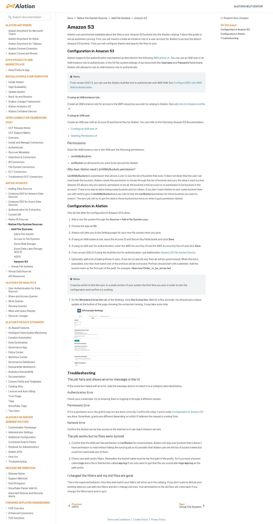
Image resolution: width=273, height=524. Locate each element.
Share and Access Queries (23, 296)
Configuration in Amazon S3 (187, 412)
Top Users (14, 410)
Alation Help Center (248, 6)
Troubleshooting (17, 461)
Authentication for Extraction (24, 209)
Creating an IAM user (82, 128)
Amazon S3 (21, 261)
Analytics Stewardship (20, 371)
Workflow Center (17, 357)
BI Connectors (16, 162)
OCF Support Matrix (19, 132)
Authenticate (15, 147)
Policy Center (15, 352)
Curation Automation (19, 337)
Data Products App (18, 70)
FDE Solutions (16, 518)
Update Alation (16, 91)
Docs (70, 18)
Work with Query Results (21, 311)
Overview (13, 137)
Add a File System (24, 234)
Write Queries (15, 301)
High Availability (17, 87)
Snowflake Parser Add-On (22, 488)
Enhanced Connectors (20, 513)
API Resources (16, 276)
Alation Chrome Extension (22, 48)
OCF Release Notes (19, 128)
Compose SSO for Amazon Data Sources (25, 195)
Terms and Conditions (118, 519)
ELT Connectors (17, 171)
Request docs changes (234, 18)
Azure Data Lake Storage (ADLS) (28, 250)
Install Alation (16, 82)
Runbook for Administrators (23, 447)
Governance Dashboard (21, 362)
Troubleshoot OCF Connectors (25, 176)
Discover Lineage (18, 315)
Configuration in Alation (233, 34)
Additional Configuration (22, 437)
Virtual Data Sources (19, 271)
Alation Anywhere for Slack (23, 38)
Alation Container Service (22, 111)
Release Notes (16, 473)
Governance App (17, 347)
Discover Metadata (18, 152)
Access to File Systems (27, 239)
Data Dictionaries (18, 342)
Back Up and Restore (20, 96)
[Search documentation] (27, 17)
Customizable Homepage (22, 427)
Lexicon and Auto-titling (21, 391)
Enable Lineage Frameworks (24, 101)
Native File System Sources (25, 224)
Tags (11, 401)
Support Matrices (18, 478)
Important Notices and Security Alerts (25, 495)
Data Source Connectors (22, 157)
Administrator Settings (20, 432)
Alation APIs (15, 451)
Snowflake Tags (17, 406)
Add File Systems (22, 229)
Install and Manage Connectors (25, 142)
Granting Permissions (82, 135)
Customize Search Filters (22, 442)
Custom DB (14, 214)
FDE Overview (16, 508)
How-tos (13, 456)
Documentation (16, 376)
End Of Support (16, 483)
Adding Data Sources (20, 188)
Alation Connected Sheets (23, 53)
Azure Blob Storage (25, 243)
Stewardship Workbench (22, 367)
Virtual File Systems (22, 266)
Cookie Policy (140, 519)
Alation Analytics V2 (19, 106)
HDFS (17, 256)
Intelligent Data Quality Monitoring (27, 332)
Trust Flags (14, 396)
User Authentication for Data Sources (24, 290)
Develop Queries (17, 306)
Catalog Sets (15, 386)
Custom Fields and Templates (24, 381)
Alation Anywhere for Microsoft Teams (25, 32)
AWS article (160, 57)
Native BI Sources (18, 219)
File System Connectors (21, 167)
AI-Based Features (18, 327)
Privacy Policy (158, 519)
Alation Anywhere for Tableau (25, 43)
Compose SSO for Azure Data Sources (24, 203)
